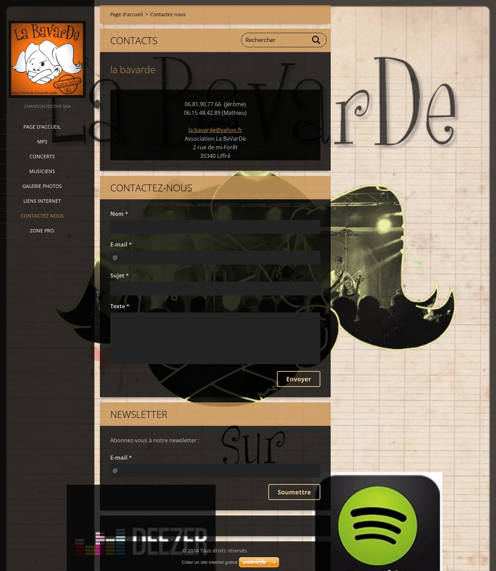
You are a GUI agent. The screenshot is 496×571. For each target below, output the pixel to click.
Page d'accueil (42, 126)
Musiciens (42, 171)
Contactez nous (42, 215)
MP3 (42, 141)
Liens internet (42, 201)
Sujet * (119, 275)
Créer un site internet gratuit (209, 562)
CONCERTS (42, 156)
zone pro (42, 230)
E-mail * (121, 244)
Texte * (120, 306)
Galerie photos (42, 186)
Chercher (316, 40)
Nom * (119, 214)
